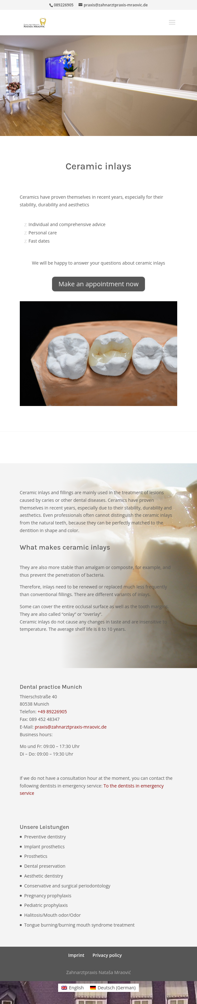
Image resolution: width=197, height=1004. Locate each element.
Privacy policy (107, 955)
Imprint (76, 955)
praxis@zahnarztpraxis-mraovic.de (71, 727)
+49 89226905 (52, 711)
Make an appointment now (98, 284)
